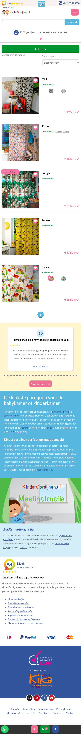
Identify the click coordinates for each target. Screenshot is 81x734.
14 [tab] (45, 377)
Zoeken (72, 22)
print (49, 427)
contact (23, 547)
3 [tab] (11, 377)
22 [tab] (70, 377)
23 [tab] (74, 377)
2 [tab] (8, 377)
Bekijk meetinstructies (19, 529)
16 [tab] (52, 377)
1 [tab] (5, 377)
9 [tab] (30, 377)
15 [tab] (49, 377)
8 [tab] (27, 377)
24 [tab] (77, 377)
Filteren (40, 49)
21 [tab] (67, 377)
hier (13, 431)
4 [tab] (14, 377)
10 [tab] (33, 377)
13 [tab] (42, 377)
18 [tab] (58, 377)
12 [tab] (39, 377)
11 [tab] (36, 377)
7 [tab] (23, 377)
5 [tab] (17, 377)
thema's (24, 427)
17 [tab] (55, 377)
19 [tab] (61, 377)
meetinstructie (44, 469)
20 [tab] (64, 377)
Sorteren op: (48, 56)
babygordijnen (11, 415)
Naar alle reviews (40, 384)
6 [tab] (20, 377)
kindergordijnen (60, 411)
